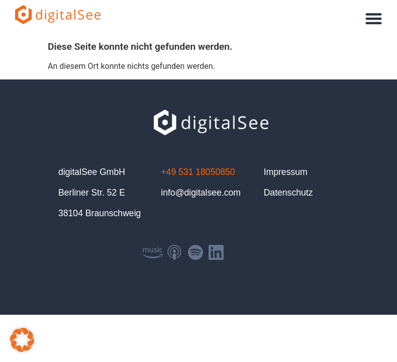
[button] (374, 18)
